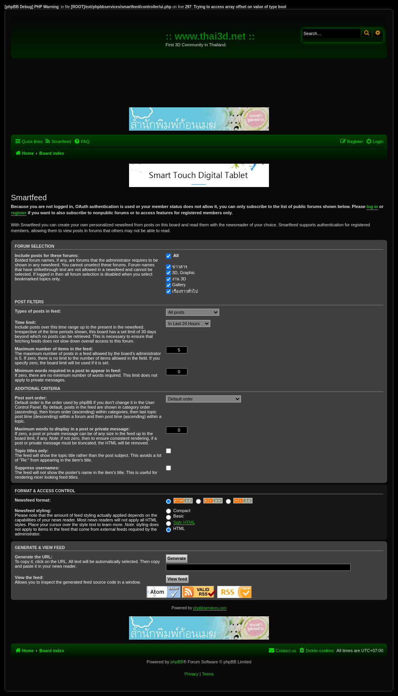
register (18, 212)
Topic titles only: (32, 450)
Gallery (179, 284)
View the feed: (29, 577)
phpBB (176, 661)
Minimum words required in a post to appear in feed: (68, 370)
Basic (175, 516)
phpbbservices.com (210, 608)
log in (372, 206)
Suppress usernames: (37, 467)
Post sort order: (31, 397)
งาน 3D (179, 278)
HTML (175, 528)
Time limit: (25, 322)
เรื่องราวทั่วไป (185, 291)
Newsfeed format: (33, 500)
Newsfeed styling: (33, 510)
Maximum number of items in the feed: (54, 348)
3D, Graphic (183, 272)
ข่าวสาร (179, 266)
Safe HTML (184, 522)
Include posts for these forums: (47, 255)
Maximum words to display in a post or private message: (72, 429)
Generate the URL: (33, 556)
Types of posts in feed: (38, 311)
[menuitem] (57, 141)
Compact (178, 510)
